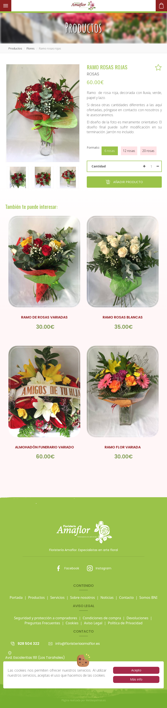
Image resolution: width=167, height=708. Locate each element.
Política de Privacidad (125, 623)
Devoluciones (137, 618)
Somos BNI (148, 597)
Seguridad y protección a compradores (45, 618)
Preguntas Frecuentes (42, 623)
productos (15, 48)
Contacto (126, 597)
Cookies (72, 623)
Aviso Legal (93, 623)
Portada (16, 597)
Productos (36, 597)
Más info (136, 679)
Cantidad (99, 166)
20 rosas (148, 151)
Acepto (136, 670)
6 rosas (109, 151)
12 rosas (129, 151)
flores (30, 48)
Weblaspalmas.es (96, 700)
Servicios (57, 597)
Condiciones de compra (102, 618)
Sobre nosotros (82, 597)
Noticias (107, 597)
